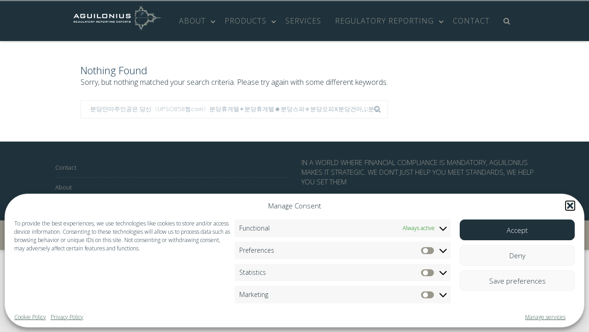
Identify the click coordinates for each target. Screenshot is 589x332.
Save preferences (517, 280)
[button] (570, 205)
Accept (517, 230)
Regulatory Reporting (384, 21)
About (192, 21)
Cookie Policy (30, 317)
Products (245, 21)
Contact (471, 21)
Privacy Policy (67, 317)
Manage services (545, 317)
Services (303, 21)
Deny (517, 255)
